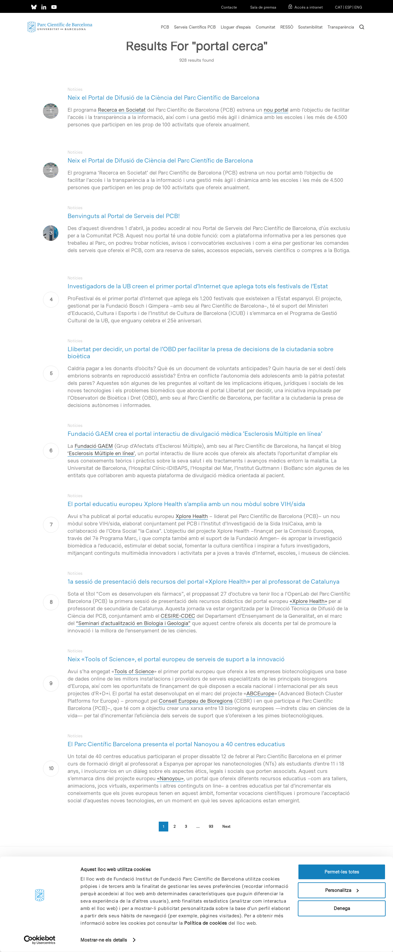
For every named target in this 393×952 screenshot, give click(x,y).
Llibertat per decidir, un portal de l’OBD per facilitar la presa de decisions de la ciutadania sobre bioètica (200, 352)
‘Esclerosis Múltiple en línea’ (101, 453)
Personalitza (342, 890)
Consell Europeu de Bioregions (196, 701)
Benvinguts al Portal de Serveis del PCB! (124, 216)
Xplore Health (192, 516)
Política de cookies (205, 923)
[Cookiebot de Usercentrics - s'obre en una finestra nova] (40, 940)
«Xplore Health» (308, 601)
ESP (348, 7)
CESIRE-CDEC (178, 616)
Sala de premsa (262, 7)
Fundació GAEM (94, 446)
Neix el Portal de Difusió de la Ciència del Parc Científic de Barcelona (163, 97)
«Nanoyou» (170, 778)
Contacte (229, 7)
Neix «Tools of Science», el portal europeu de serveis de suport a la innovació (176, 659)
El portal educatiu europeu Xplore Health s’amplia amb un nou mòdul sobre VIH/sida (186, 504)
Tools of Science (134, 671)
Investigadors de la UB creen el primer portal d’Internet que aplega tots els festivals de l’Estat (198, 286)
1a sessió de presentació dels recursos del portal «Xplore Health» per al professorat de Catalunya (204, 581)
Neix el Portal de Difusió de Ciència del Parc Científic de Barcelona (160, 160)
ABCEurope (260, 693)
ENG (358, 7)
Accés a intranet (308, 7)
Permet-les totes (342, 872)
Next (226, 826)
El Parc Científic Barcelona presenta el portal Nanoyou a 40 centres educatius (176, 744)
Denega (342, 908)
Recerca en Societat (122, 110)
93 (211, 826)
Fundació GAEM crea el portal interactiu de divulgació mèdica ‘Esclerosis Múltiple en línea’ (195, 433)
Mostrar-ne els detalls (103, 940)
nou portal (276, 110)
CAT (338, 7)
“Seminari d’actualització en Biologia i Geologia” (133, 623)
